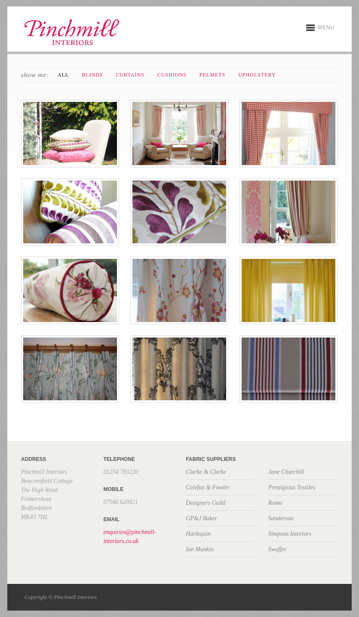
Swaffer (277, 549)
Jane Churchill (286, 472)
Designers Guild (205, 503)
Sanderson (281, 518)
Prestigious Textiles (291, 487)
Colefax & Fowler (208, 487)
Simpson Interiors (289, 534)
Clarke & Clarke (206, 472)
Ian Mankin (200, 549)
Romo (275, 503)
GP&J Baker (201, 518)
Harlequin (198, 534)
